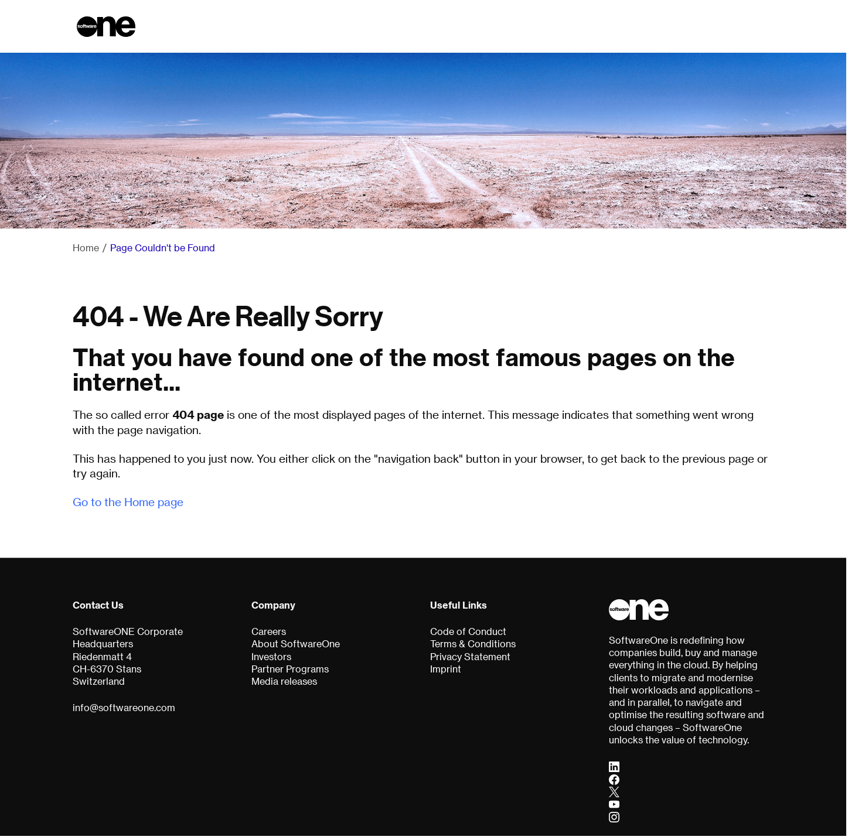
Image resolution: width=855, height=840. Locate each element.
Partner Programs (290, 669)
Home (86, 248)
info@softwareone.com (124, 707)
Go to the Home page (128, 502)
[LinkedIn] (614, 767)
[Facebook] (614, 779)
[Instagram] (614, 816)
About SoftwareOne (295, 643)
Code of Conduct (468, 631)
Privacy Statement (470, 656)
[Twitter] (614, 791)
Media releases (284, 681)
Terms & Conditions (473, 643)
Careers (268, 631)
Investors (271, 656)
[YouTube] (614, 804)
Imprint (445, 669)
